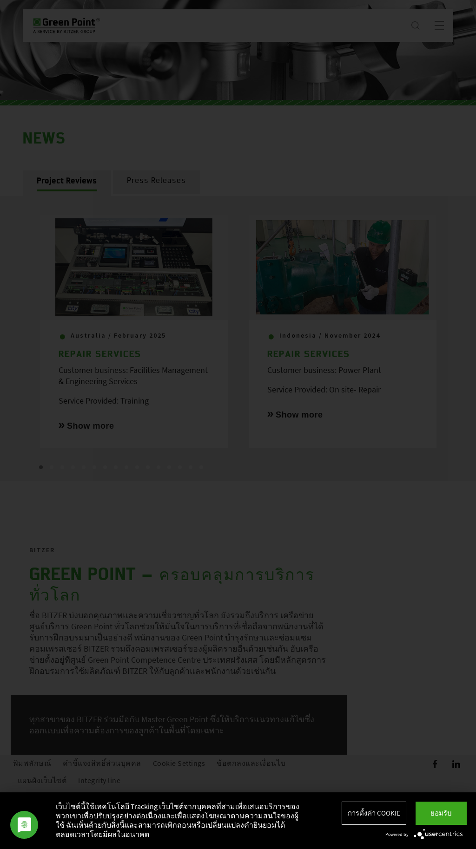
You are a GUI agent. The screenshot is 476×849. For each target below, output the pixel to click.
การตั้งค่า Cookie (374, 813)
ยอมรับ (441, 813)
